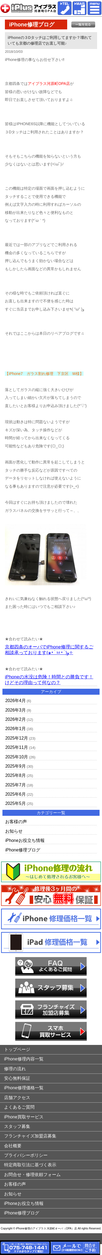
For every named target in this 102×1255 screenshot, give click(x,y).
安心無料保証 (17, 1078)
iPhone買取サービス (24, 1117)
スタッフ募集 (17, 1126)
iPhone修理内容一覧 (24, 1059)
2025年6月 (15, 794)
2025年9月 (15, 766)
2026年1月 (15, 728)
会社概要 (12, 1145)
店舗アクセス (17, 1097)
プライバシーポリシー (26, 1155)
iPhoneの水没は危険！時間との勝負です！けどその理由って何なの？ (49, 679)
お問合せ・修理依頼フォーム (32, 1174)
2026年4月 (15, 700)
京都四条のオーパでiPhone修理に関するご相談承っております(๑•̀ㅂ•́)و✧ (49, 649)
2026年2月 (15, 719)
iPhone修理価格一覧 (24, 1087)
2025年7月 (15, 785)
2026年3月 (15, 710)
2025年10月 (16, 757)
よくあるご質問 (19, 1107)
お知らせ (14, 831)
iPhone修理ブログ (22, 850)
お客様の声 (16, 821)
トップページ (17, 1049)
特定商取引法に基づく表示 (30, 1164)
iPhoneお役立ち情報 (25, 840)
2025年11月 (16, 747)
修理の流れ (15, 1068)
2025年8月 (15, 775)
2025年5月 (15, 803)
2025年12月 (16, 738)
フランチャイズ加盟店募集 (30, 1136)
